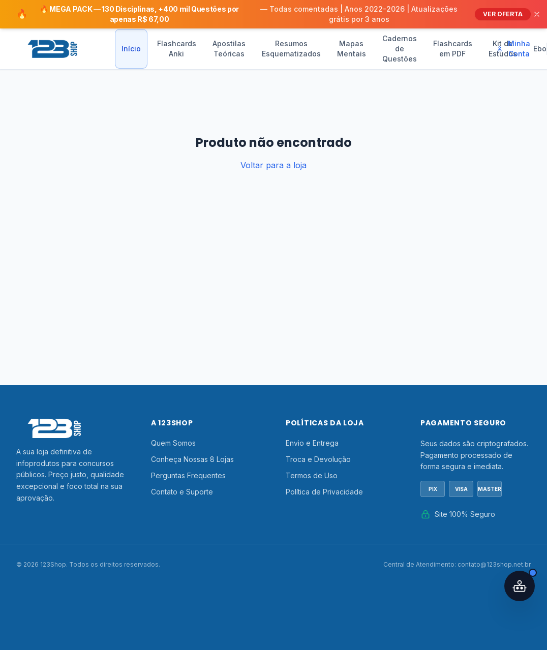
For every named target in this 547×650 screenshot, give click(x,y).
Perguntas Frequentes (188, 475)
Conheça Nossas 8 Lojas (192, 459)
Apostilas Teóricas (229, 48)
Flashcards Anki (176, 48)
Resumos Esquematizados (291, 48)
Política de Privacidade (324, 491)
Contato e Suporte (182, 491)
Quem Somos (173, 443)
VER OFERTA (503, 14)
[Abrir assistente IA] (519, 586)
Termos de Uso (312, 475)
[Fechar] (537, 14)
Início (131, 48)
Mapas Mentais (351, 48)
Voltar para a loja (273, 165)
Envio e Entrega (312, 443)
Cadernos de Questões (399, 48)
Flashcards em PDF (452, 48)
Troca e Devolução (318, 459)
